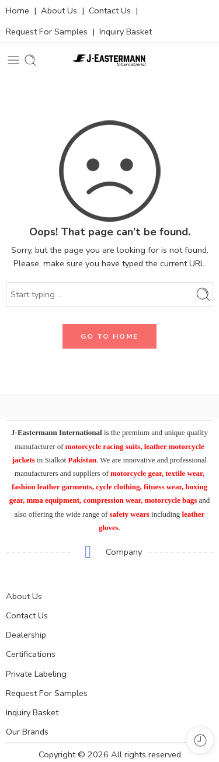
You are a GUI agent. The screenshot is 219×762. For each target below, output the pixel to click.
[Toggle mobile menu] (13, 60)
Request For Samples (47, 31)
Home (17, 10)
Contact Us (110, 10)
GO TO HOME (109, 336)
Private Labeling (36, 674)
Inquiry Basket (125, 31)
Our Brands (27, 731)
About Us (59, 10)
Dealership (26, 635)
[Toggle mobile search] (30, 60)
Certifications (30, 654)
